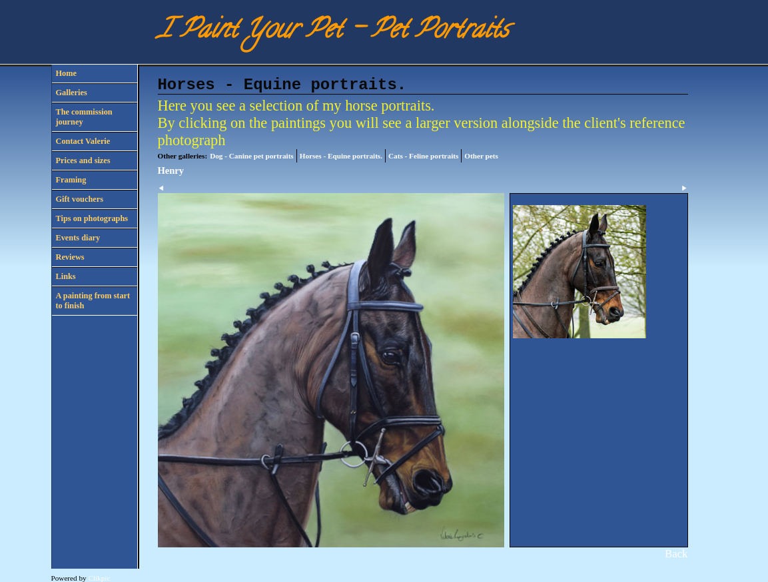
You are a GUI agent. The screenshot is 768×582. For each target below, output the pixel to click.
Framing (71, 179)
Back (676, 553)
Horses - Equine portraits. (341, 156)
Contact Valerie (83, 141)
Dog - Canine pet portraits (252, 156)
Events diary (78, 237)
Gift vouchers (79, 199)
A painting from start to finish (93, 300)
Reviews (70, 257)
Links (66, 276)
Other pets (481, 156)
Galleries (71, 92)
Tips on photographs (92, 218)
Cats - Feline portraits (423, 156)
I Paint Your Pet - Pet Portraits (333, 32)
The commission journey (84, 117)
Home (66, 73)
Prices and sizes (83, 160)
